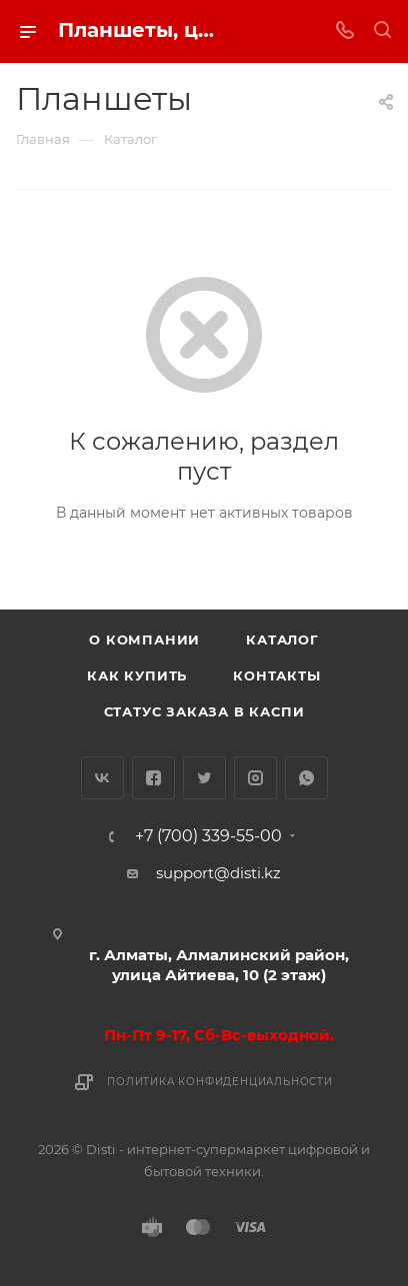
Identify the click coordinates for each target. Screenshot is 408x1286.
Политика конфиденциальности (220, 1081)
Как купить (137, 675)
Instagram (255, 777)
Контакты (276, 675)
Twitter (204, 777)
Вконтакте (102, 777)
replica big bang (76, 177)
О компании (144, 639)
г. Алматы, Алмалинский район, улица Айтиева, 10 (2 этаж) (219, 964)
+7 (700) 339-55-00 (208, 836)
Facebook (153, 777)
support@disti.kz (218, 872)
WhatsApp (306, 777)
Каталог (282, 639)
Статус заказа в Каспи (204, 711)
